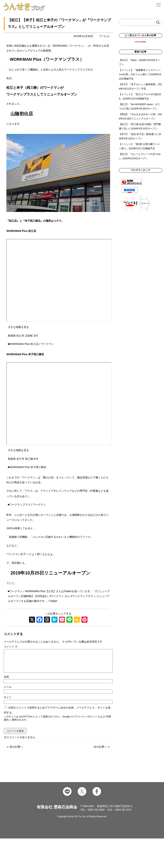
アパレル (104, 36)
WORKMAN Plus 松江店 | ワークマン (31, 343)
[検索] (158, 22)
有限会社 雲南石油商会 (57, 811)
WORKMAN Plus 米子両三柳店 (27, 467)
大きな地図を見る (18, 327)
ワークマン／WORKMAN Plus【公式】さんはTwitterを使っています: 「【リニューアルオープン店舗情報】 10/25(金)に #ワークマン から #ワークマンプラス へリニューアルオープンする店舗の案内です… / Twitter (59, 596)
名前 (6, 681)
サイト (8, 701)
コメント (11, 646)
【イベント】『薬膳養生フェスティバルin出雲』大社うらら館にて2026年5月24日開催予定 (140, 74)
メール (8, 691)
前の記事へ (16, 751)
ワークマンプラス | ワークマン (27, 504)
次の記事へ (100, 751)
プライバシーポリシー (85, 721)
